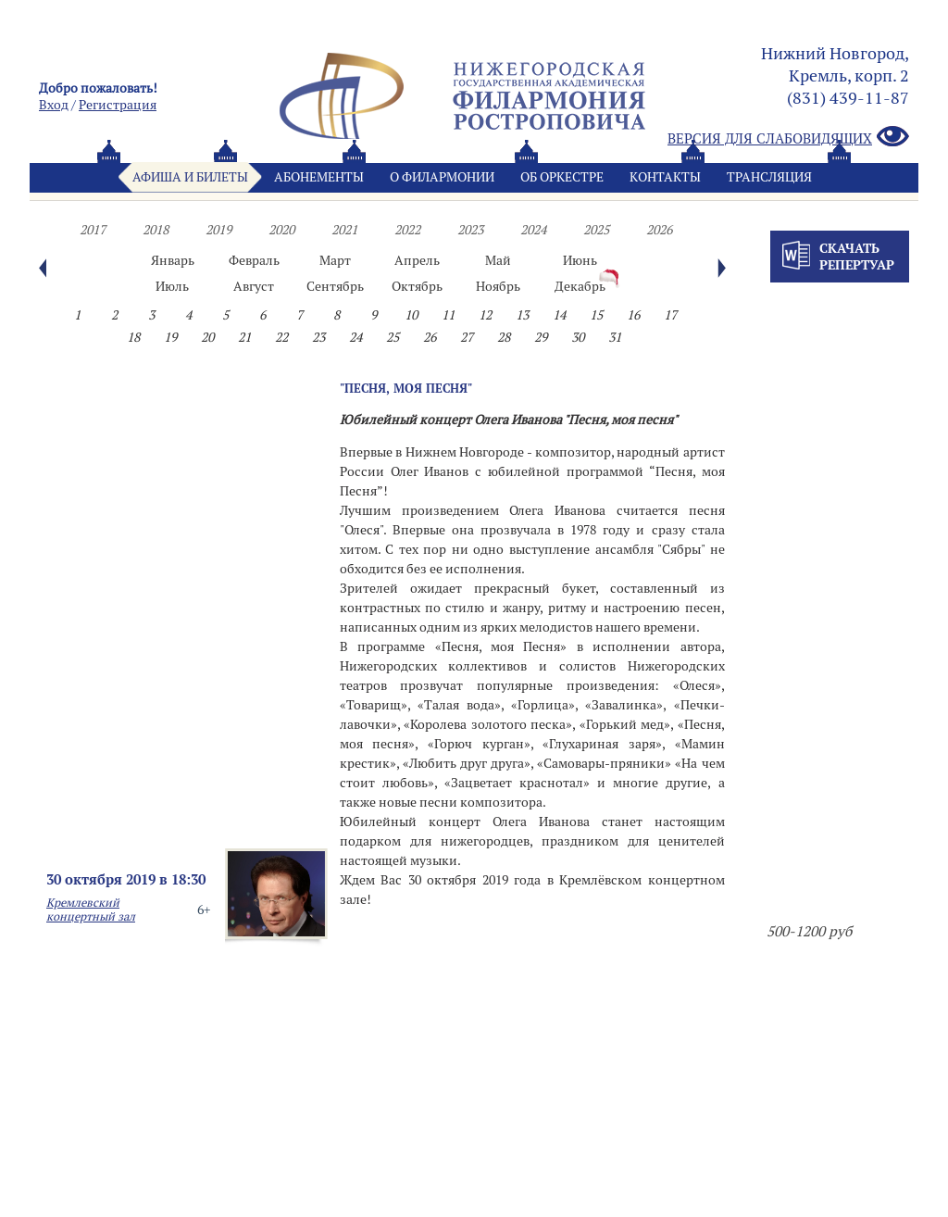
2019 (218, 229)
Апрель (417, 260)
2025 (596, 229)
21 (244, 337)
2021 (344, 229)
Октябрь (417, 286)
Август (253, 286)
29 (540, 337)
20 (207, 337)
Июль (172, 286)
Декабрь (580, 286)
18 (133, 337)
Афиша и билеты (190, 177)
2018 (155, 229)
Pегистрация (117, 104)
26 (429, 337)
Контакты (665, 177)
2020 (281, 229)
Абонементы (319, 177)
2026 (659, 229)
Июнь (580, 260)
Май (498, 260)
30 (577, 337)
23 (318, 337)
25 (392, 337)
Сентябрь (335, 286)
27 (466, 337)
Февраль (254, 260)
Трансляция (769, 177)
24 (355, 337)
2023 (470, 229)
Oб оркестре (562, 177)
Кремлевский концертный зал (90, 909)
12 (485, 315)
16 (633, 315)
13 (522, 315)
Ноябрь (498, 286)
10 (411, 315)
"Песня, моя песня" (406, 388)
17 (670, 315)
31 (614, 337)
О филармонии (442, 177)
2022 (407, 229)
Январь (172, 260)
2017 (93, 229)
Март (335, 260)
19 (170, 337)
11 (448, 315)
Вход (54, 104)
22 (281, 337)
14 (559, 315)
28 (503, 337)
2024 (533, 229)
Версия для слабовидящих (788, 137)
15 (596, 315)
